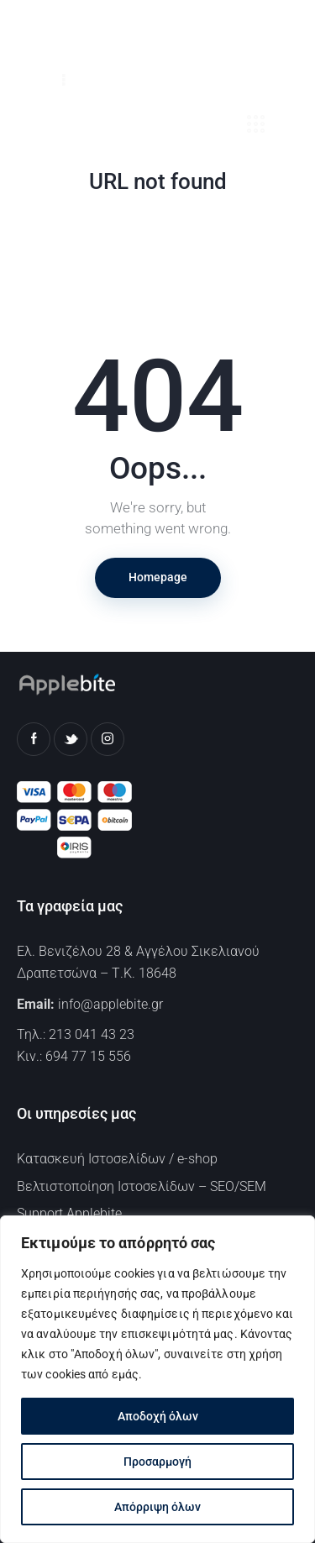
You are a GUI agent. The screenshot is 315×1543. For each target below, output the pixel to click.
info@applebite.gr (110, 1004)
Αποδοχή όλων (158, 1416)
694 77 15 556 (88, 1056)
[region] (157, 1379)
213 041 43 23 (91, 1034)
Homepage (158, 577)
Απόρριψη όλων (157, 1507)
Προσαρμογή (157, 1461)
